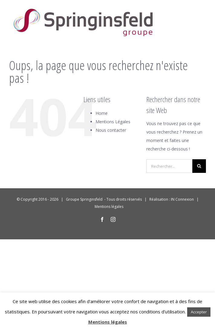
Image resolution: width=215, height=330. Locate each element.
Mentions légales (109, 206)
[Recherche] (199, 166)
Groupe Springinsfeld (84, 199)
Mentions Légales (113, 122)
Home (102, 113)
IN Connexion (182, 199)
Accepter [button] (199, 312)
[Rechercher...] (169, 166)
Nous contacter (111, 130)
